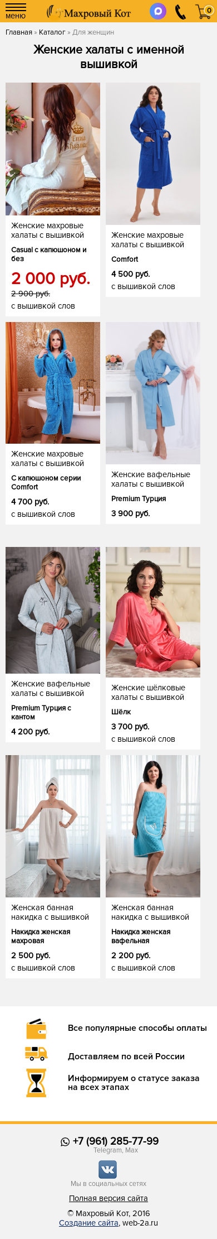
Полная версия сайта (108, 1198)
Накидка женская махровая (40, 936)
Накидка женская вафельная (140, 936)
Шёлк (121, 712)
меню (16, 12)
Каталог (52, 32)
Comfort (124, 259)
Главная (19, 32)
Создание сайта (89, 1223)
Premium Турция (138, 498)
